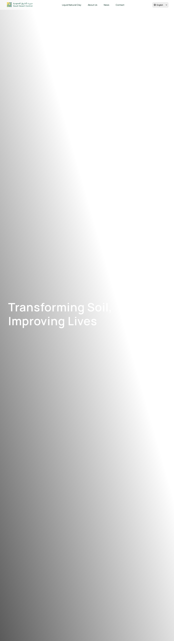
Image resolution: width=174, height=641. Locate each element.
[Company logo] (19, 5)
